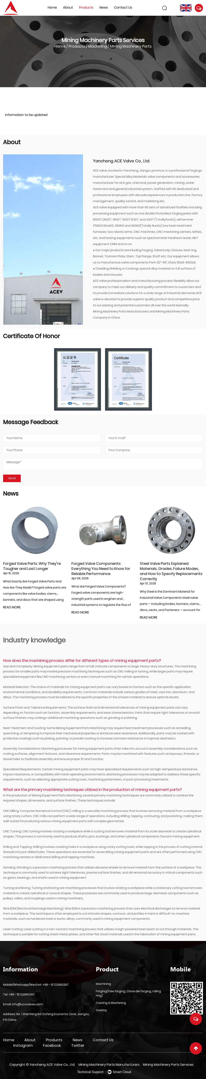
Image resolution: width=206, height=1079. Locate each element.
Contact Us (123, 7)
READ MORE (12, 607)
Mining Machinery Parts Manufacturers (121, 311)
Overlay (101, 1010)
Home (52, 7)
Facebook (52, 1045)
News (104, 7)
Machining (97, 46)
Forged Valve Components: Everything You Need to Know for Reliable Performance (100, 568)
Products (86, 7)
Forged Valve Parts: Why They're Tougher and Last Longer (32, 566)
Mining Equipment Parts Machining (81, 728)
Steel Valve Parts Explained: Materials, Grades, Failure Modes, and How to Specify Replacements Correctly (171, 571)
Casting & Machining (111, 1003)
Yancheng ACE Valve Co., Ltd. (52, 1064)
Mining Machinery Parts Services (168, 1064)
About (68, 7)
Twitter (77, 1045)
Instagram (23, 1045)
